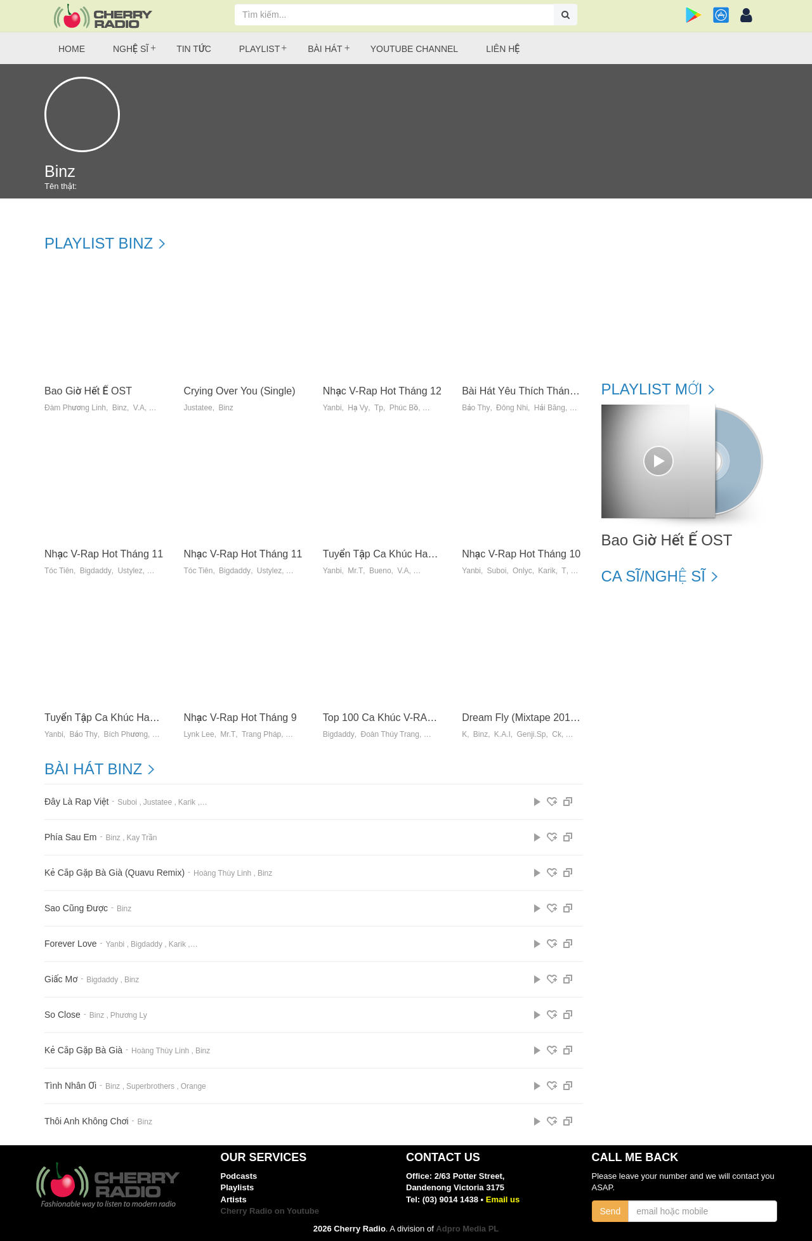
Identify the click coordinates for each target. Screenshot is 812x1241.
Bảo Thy (476, 408)
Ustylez (129, 571)
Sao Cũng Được (76, 908)
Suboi (497, 571)
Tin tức (193, 49)
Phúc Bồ (404, 408)
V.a (403, 571)
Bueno (380, 571)
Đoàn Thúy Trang (389, 735)
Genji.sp (531, 735)
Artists (234, 1199)
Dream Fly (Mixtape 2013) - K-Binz (540, 717)
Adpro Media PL (467, 1228)
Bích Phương (125, 735)
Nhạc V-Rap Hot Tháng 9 (239, 717)
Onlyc (522, 571)
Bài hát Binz (93, 769)
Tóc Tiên (59, 571)
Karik (546, 571)
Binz (119, 408)
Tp (378, 408)
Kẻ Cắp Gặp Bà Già (83, 1050)
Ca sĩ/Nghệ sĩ (653, 576)
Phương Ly (128, 1015)
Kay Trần (142, 837)
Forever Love (70, 944)
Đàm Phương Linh (75, 408)
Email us (503, 1199)
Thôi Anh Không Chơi (86, 1121)
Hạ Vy (358, 408)
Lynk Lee (198, 735)
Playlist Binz (98, 243)
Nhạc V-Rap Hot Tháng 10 (521, 554)
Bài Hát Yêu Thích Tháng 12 (525, 391)
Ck (556, 735)
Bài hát (325, 49)
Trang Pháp (261, 735)
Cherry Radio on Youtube (270, 1211)
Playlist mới (652, 389)
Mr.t (355, 571)
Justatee (197, 408)
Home (71, 49)
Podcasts (239, 1176)
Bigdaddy (96, 571)
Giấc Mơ (60, 979)
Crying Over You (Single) (239, 391)
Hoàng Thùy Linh (222, 873)
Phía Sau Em (70, 837)
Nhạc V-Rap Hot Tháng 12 (382, 391)
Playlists (237, 1187)
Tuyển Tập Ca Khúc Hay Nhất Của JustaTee (422, 554)
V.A (139, 408)
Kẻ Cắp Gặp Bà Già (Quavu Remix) (114, 873)
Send (610, 1211)
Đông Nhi (512, 408)
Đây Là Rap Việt (76, 802)
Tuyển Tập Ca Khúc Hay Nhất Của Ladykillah (146, 717)
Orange (193, 1086)
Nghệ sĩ (130, 49)
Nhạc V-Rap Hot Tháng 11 (103, 554)
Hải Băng (549, 408)
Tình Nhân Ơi (70, 1086)
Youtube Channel (414, 49)
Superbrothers (150, 1086)
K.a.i (502, 735)
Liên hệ (503, 49)
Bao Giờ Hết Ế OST (88, 391)
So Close (62, 1015)
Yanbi (332, 408)
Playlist (259, 49)
